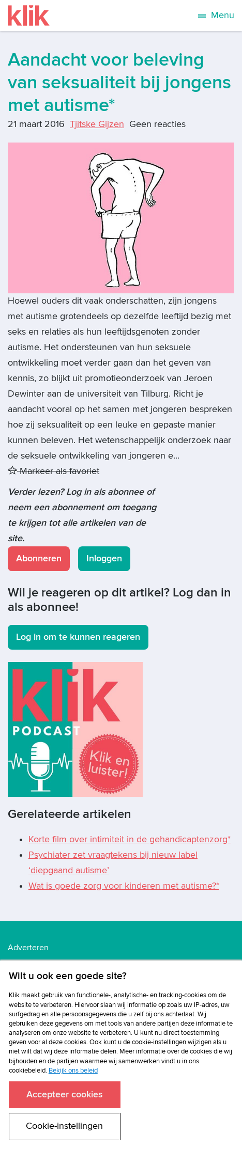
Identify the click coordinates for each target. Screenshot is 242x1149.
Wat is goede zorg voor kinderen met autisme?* (123, 885)
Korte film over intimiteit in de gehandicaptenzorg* (129, 839)
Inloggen (104, 558)
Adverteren (28, 947)
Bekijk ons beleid (73, 1070)
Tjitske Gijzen (97, 124)
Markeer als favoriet (53, 471)
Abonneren (39, 558)
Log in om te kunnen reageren (78, 637)
